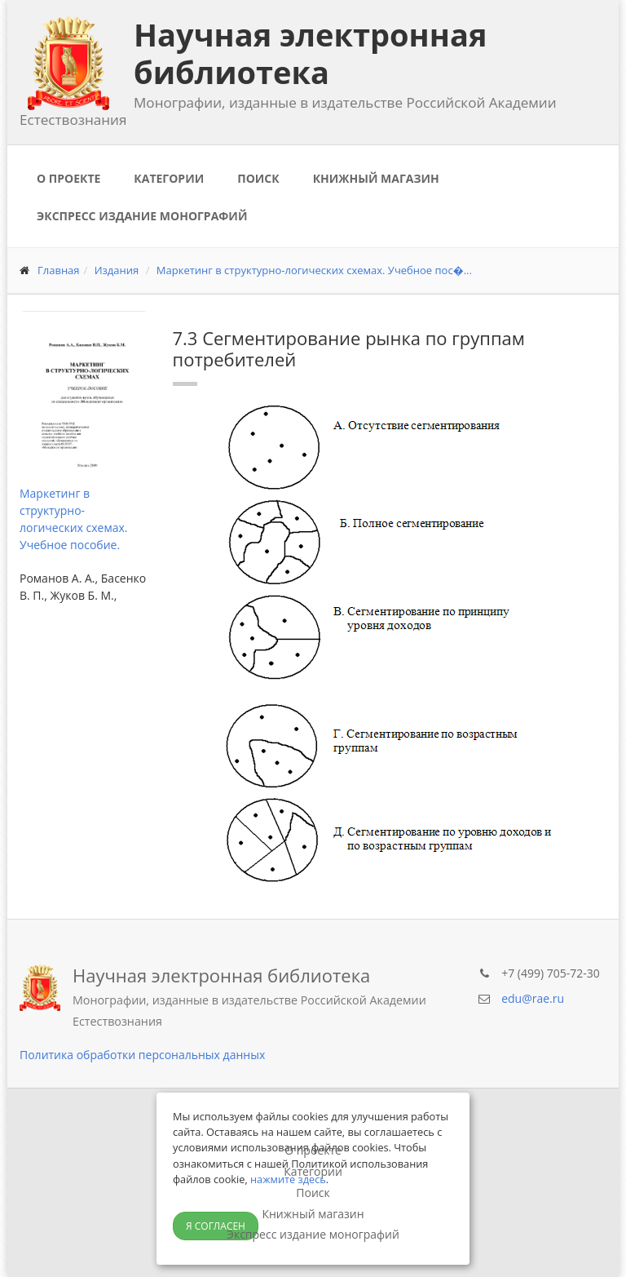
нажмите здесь (288, 1179)
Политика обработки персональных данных (142, 1054)
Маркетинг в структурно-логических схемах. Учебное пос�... (314, 270)
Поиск (258, 178)
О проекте (68, 178)
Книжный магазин (376, 178)
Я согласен (215, 1226)
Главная (58, 270)
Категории (169, 178)
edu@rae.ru (532, 998)
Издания (117, 270)
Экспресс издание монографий (142, 216)
